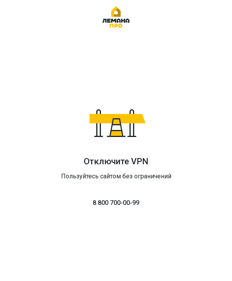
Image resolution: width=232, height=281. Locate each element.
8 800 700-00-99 (116, 202)
